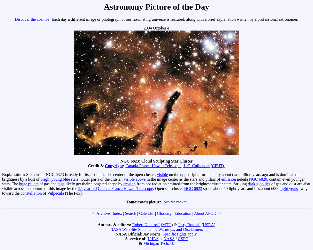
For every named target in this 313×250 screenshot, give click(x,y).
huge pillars (29, 184)
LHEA (153, 239)
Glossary (164, 213)
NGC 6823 (193, 188)
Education (182, 213)
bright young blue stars (60, 179)
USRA (208, 225)
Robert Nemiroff (146, 225)
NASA (169, 239)
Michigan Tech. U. (158, 243)
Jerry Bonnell (189, 225)
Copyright (114, 166)
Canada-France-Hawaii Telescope (153, 166)
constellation (31, 193)
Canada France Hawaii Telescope (125, 188)
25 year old (87, 188)
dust (61, 184)
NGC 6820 (258, 179)
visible (162, 174)
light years (289, 188)
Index (117, 213)
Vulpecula (55, 193)
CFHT (217, 166)
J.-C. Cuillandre (196, 166)
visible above (135, 179)
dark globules (259, 184)
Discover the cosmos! (33, 19)
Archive (103, 213)
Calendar (146, 213)
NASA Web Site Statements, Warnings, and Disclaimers (156, 229)
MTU (167, 225)
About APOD (205, 213)
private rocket (175, 202)
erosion (129, 184)
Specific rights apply (179, 234)
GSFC (183, 239)
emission (228, 179)
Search (130, 213)
